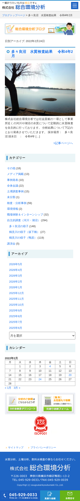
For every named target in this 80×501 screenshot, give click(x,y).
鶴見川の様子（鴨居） (23, 237)
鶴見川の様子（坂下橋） (24, 232)
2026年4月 (15, 270)
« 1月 (8, 387)
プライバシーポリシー (43, 447)
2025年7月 (15, 322)
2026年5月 (15, 264)
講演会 (11, 243)
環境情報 (12, 208)
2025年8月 (15, 316)
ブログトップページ (13, 15)
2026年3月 (15, 275)
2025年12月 (16, 293)
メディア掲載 (15, 174)
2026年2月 (15, 281)
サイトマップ (15, 447)
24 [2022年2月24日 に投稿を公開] (40, 379)
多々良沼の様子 (19, 226)
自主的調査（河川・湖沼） (23, 220)
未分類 (11, 197)
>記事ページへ (63, 143)
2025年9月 (15, 310)
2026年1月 (15, 287)
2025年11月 (16, 298)
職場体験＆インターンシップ (25, 214)
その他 (11, 168)
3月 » (17, 387)
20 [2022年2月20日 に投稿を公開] (70, 375)
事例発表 (12, 180)
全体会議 (12, 185)
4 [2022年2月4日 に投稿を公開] (50, 366)
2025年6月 (15, 327)
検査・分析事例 (16, 203)
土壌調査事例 (15, 191)
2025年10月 (16, 304)
